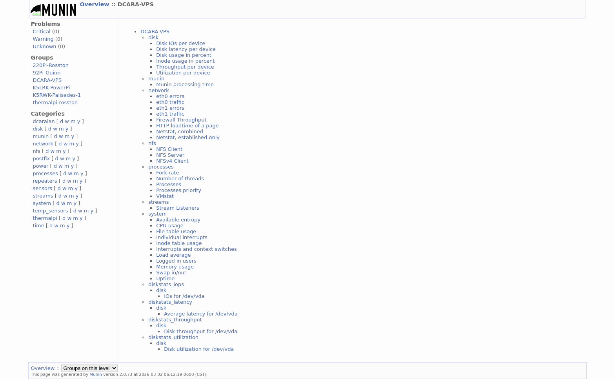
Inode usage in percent (185, 61)
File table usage (176, 231)
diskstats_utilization (173, 337)
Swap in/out (171, 273)
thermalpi (45, 218)
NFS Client (169, 149)
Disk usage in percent (183, 55)
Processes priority (178, 190)
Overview (95, 4)
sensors (42, 188)
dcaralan (44, 121)
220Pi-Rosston (51, 65)
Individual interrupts (181, 237)
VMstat (165, 196)
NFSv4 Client (172, 161)
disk (38, 129)
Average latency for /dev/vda (200, 314)
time (38, 225)
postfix (41, 158)
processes (45, 173)
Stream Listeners (177, 208)
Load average (173, 255)
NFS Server (170, 155)
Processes (168, 184)
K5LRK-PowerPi (51, 88)
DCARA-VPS (47, 80)
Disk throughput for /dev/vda (200, 331)
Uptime (165, 278)
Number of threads (180, 178)
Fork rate (167, 173)
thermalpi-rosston (55, 102)
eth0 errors (170, 96)
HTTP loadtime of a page (187, 126)
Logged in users (176, 261)
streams (43, 196)
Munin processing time (185, 84)
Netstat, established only (188, 137)
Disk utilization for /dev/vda (199, 349)
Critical (41, 31)
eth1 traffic (170, 114)
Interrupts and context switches (196, 249)
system (42, 203)
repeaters (45, 181)
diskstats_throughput (175, 320)
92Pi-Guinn (46, 73)
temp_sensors (50, 211)
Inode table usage (179, 243)
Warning (43, 39)
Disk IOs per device (180, 43)
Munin (95, 374)
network (43, 144)
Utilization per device (183, 73)
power (40, 166)
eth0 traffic (170, 102)
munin (41, 136)
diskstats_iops (166, 284)
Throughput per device (185, 67)
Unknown (44, 46)
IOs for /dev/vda (184, 296)
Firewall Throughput (181, 120)
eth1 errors (170, 108)
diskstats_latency (170, 302)
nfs (36, 151)
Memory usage (175, 267)
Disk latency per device (186, 49)
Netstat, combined (179, 131)
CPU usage (170, 225)
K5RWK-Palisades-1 (57, 95)
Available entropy (178, 220)
